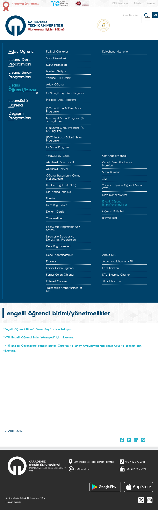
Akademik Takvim (57, 169)
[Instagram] (149, 500)
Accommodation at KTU (117, 261)
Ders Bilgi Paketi (56, 205)
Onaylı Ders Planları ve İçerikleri (117, 163)
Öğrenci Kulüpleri (113, 211)
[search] (147, 15)
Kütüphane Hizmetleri (115, 51)
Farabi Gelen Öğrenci (60, 274)
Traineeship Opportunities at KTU (64, 289)
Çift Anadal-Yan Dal (59, 191)
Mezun (151, 3)
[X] (141, 500)
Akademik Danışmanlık (60, 162)
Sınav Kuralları (111, 172)
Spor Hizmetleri (56, 58)
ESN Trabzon (110, 268)
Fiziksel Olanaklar (57, 51)
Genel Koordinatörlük (59, 254)
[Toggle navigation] (147, 19)
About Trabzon (111, 281)
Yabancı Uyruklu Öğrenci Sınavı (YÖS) (122, 186)
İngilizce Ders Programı (61, 99)
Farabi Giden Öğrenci (60, 268)
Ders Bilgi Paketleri (58, 246)
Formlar (51, 198)
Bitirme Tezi (109, 217)
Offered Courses (56, 281)
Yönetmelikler (54, 218)
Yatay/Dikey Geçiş (58, 155)
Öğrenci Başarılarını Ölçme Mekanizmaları (63, 176)
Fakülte (137, 3)
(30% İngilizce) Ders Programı (65, 93)
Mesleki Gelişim (56, 71)
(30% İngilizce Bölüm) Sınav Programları (63, 109)
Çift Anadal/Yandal (114, 155)
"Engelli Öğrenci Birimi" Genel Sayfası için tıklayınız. (38, 329)
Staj (104, 178)
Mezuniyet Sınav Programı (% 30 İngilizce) (65, 119)
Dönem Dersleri (56, 211)
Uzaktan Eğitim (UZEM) (61, 185)
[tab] (23, 51)
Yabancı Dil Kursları (58, 78)
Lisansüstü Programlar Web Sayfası (63, 228)
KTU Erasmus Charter (116, 274)
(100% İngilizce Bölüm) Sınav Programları (64, 138)
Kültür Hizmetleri (56, 64)
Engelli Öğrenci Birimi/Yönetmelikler (114, 202)
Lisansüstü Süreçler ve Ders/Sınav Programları (61, 237)
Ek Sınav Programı (57, 147)
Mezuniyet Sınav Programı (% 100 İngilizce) (65, 129)
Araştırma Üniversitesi (25, 3)
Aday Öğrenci (55, 84)
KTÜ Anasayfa (120, 3)
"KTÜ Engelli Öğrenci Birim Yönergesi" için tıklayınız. (38, 337)
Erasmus (51, 261)
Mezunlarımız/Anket (114, 195)
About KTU (109, 254)
